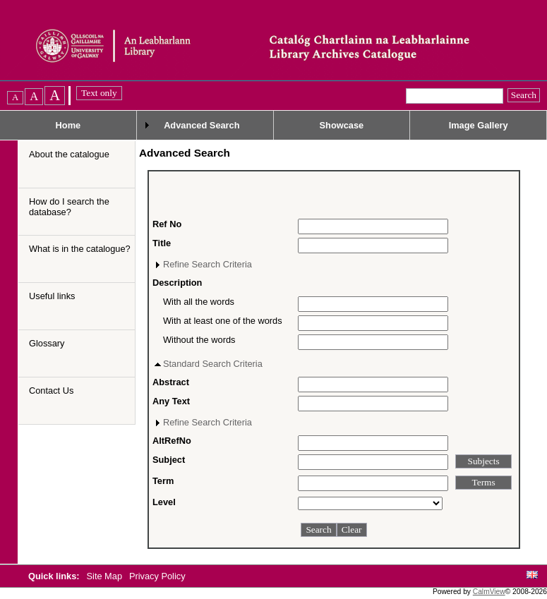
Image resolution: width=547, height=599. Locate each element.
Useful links (52, 296)
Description (177, 282)
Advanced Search (201, 125)
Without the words (199, 339)
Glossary (47, 343)
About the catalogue (69, 154)
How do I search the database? (69, 206)
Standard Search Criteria (213, 363)
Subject (168, 459)
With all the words (198, 301)
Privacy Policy (157, 576)
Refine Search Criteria (207, 264)
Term (163, 481)
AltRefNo (171, 440)
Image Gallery (478, 125)
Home (68, 125)
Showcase (342, 125)
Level (164, 502)
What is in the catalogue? (80, 248)
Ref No (166, 224)
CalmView (489, 591)
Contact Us (51, 390)
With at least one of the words (222, 320)
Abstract (170, 382)
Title (161, 243)
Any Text (171, 401)
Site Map (106, 576)
